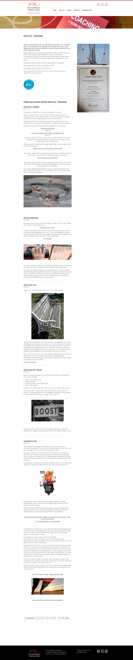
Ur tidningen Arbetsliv (30, 362)
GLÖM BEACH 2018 (30, 441)
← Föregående (29, 618)
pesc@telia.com (81, 652)
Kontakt (77, 10)
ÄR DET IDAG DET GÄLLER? (33, 370)
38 (63, 618)
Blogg (69, 10)
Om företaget (87, 10)
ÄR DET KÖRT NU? (30, 285)
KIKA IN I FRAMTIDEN (31, 218)
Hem (55, 10)
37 (59, 618)
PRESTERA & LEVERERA (31, 107)
